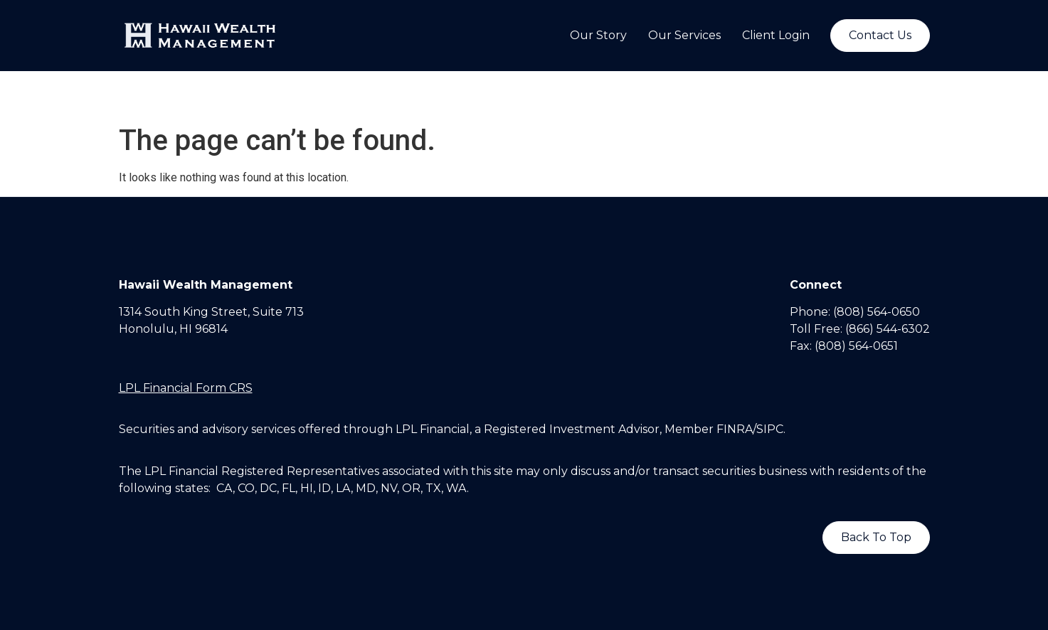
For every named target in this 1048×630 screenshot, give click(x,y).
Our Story (598, 35)
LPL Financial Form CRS (186, 388)
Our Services (684, 35)
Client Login (776, 35)
